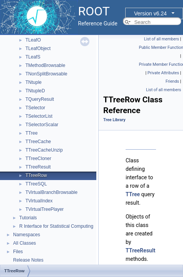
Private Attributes (163, 72)
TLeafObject (37, 48)
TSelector (35, 107)
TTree (31, 133)
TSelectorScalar (41, 124)
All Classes (24, 243)
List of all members (161, 39)
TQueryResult (39, 99)
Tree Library (114, 119)
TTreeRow (36, 175)
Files (18, 251)
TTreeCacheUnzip (44, 150)
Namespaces (26, 234)
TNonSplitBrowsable (46, 74)
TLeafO (33, 40)
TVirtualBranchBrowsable (51, 192)
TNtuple (33, 82)
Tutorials (28, 217)
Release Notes (28, 260)
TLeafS (32, 57)
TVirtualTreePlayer (44, 209)
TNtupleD (35, 90)
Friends (172, 81)
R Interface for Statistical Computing (56, 226)
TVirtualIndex (38, 201)
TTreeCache (38, 141)
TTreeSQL (36, 184)
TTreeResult (38, 167)
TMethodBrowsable (45, 65)
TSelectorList (38, 116)
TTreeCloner (38, 158)
